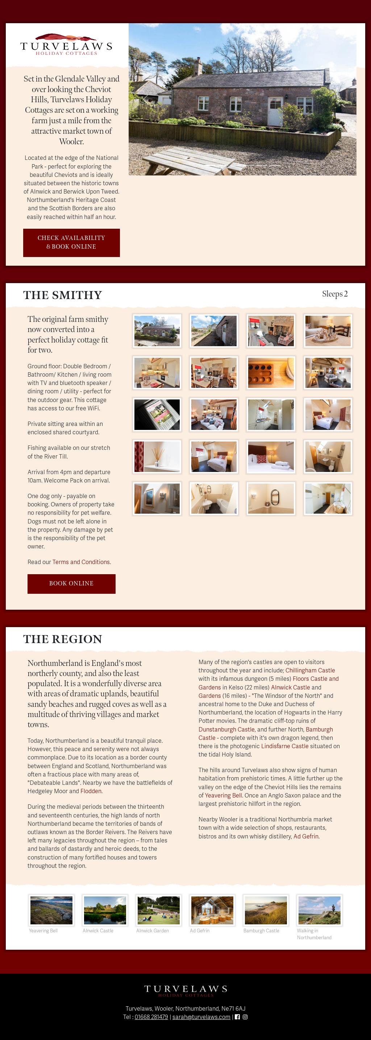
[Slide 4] (248, 165)
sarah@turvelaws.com (201, 1017)
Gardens (210, 696)
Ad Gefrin (305, 836)
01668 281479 (151, 1017)
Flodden (90, 791)
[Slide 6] (275, 165)
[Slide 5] (262, 165)
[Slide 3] (235, 165)
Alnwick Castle (290, 687)
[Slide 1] (209, 165)
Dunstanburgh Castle (227, 729)
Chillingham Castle (310, 670)
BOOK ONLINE (71, 583)
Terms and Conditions (81, 562)
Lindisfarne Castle (285, 746)
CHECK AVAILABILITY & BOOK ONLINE (71, 242)
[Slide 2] (222, 165)
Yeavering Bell (223, 795)
